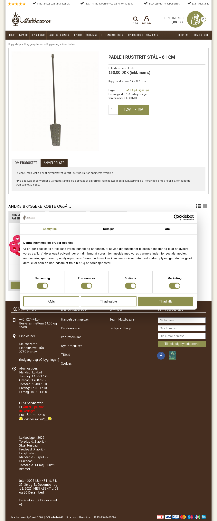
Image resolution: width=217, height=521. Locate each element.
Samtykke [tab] (50, 228)
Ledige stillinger (121, 328)
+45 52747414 (29, 319)
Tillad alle (165, 301)
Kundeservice (201, 35)
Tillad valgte (108, 301)
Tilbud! (11, 35)
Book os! (183, 35)
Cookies (66, 363)
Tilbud (65, 354)
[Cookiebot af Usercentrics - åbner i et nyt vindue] (176, 217)
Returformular (71, 337)
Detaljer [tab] (108, 228)
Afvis (51, 301)
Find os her (27, 336)
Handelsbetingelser (75, 319)
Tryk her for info (34, 419)
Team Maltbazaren (122, 319)
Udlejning (91, 35)
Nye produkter (71, 346)
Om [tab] (167, 228)
